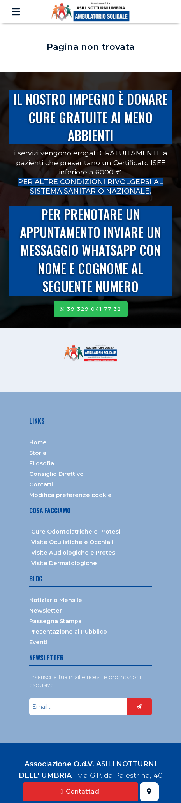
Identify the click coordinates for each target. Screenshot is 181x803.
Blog (35, 578)
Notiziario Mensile (55, 600)
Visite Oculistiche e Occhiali (72, 542)
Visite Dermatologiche (64, 563)
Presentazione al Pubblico (68, 631)
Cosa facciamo (49, 510)
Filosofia (41, 463)
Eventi (38, 642)
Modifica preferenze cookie (70, 494)
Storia (37, 452)
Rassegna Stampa (55, 621)
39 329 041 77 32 (90, 309)
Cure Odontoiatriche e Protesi (75, 531)
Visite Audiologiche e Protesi (74, 552)
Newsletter (45, 610)
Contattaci (80, 791)
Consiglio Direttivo (56, 473)
